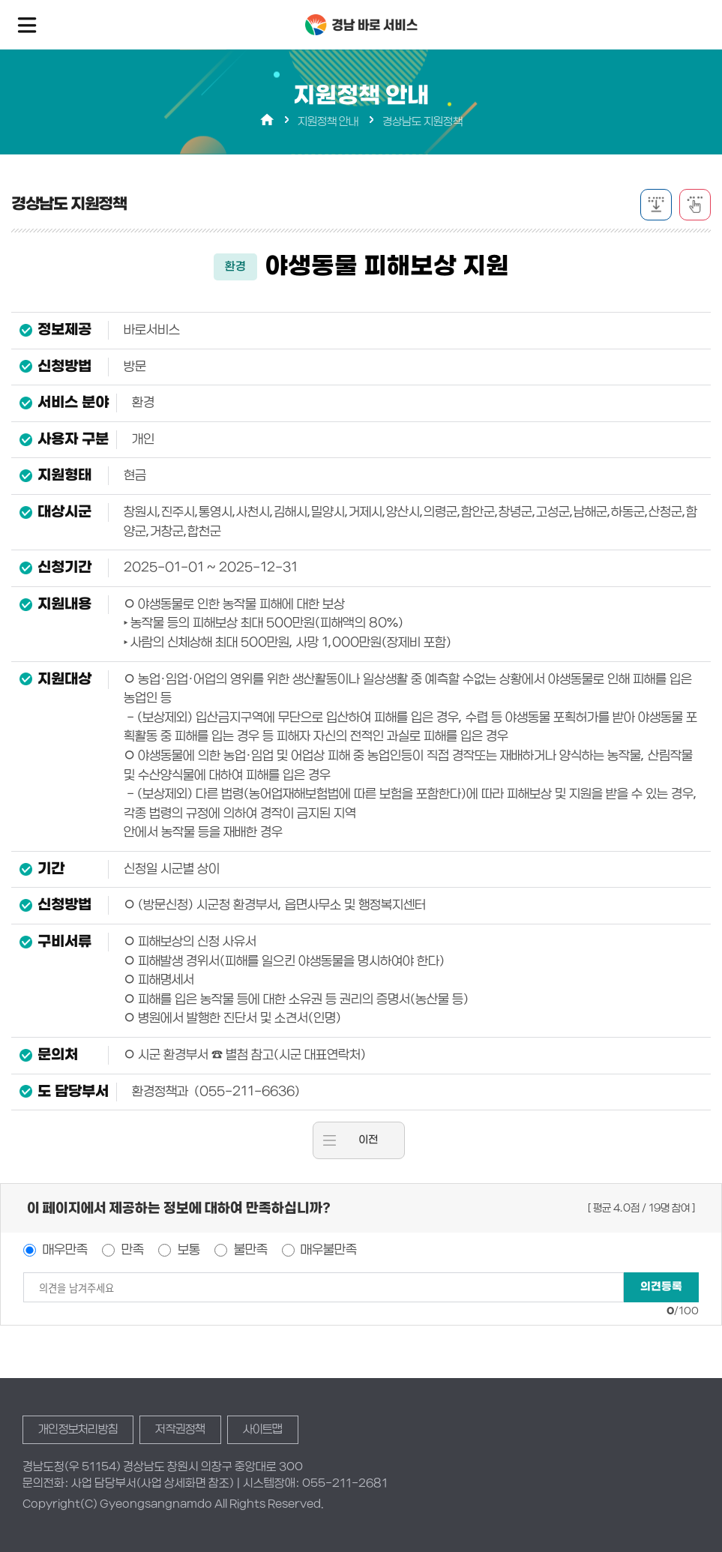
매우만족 (64, 1250)
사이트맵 (263, 1429)
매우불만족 (327, 1250)
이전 (368, 1140)
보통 (187, 1250)
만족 (131, 1250)
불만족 (249, 1250)
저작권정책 (180, 1429)
